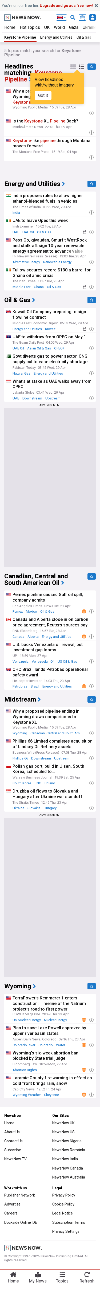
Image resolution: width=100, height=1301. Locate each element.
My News (38, 1281)
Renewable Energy (57, 262)
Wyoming (20, 733)
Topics (62, 1281)
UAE (16, 232)
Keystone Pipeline (20, 37)
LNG (38, 783)
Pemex (18, 611)
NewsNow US (63, 1132)
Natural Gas (21, 373)
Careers (11, 1213)
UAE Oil (28, 232)
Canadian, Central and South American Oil (57, 733)
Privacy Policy (63, 1195)
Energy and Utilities (56, 37)
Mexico (31, 611)
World (59, 27)
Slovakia (34, 808)
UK (47, 27)
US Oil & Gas (67, 661)
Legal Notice (62, 1213)
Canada (18, 637)
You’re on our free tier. (47, 5)
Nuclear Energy (55, 1020)
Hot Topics (30, 27)
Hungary (50, 808)
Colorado (45, 1045)
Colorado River (24, 1045)
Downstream (32, 398)
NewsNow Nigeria (67, 1141)
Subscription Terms (68, 1222)
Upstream (53, 398)
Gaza (73, 27)
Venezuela (21, 661)
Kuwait (50, 329)
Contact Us (13, 1141)
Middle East (22, 287)
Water (60, 1045)
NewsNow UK (63, 1123)
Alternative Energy (26, 262)
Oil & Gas (44, 232)
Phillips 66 (20, 758)
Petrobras (20, 686)
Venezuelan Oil (43, 661)
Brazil (35, 686)
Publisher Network (19, 1195)
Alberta (33, 637)
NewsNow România (68, 1150)
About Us (12, 1132)
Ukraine (18, 808)
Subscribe (12, 1150)
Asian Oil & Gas (39, 348)
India (16, 213)
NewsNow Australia (68, 1177)
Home (9, 27)
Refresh (86, 1281)
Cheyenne (51, 1095)
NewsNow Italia (65, 1159)
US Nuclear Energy (27, 1020)
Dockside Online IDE (20, 1222)
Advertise (12, 1204)
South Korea (22, 783)
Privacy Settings (65, 1231)
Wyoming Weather (27, 1095)
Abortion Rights (25, 1070)
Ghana (39, 287)
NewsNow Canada (67, 1168)
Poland (50, 783)
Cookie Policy (63, 1204)
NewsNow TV (15, 1159)
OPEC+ (59, 348)
